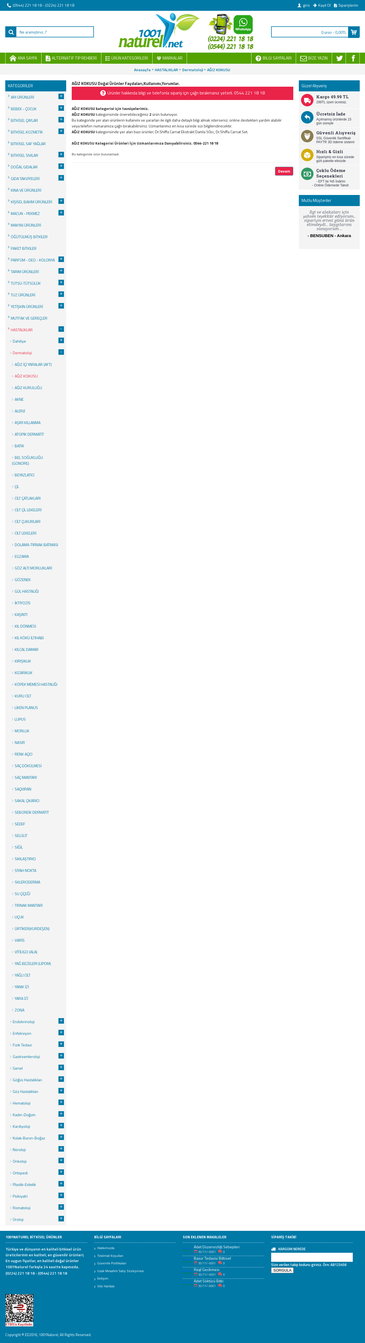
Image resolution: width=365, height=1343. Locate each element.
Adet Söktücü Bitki (208, 1281)
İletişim (101, 1279)
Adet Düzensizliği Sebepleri (217, 1247)
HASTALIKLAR (166, 70)
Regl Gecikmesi (206, 1269)
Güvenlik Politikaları (110, 1263)
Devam (284, 171)
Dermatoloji (192, 70)
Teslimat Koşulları (108, 1256)
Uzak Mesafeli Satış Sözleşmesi (119, 1271)
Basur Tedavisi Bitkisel (212, 1258)
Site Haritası (104, 1286)
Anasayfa (142, 70)
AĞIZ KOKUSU (218, 70)
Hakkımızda (104, 1248)
